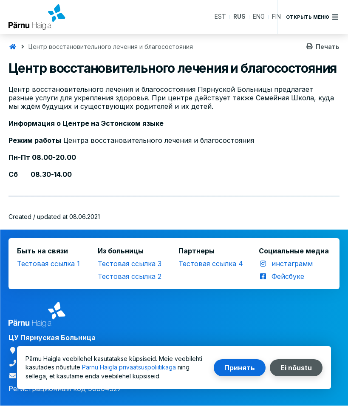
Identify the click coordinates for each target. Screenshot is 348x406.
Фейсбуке (288, 276)
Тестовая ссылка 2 (129, 276)
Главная (12, 47)
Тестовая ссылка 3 (129, 263)
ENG (259, 16)
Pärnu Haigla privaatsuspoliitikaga (129, 367)
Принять (239, 367)
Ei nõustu (296, 367)
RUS (239, 16)
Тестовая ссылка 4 (210, 263)
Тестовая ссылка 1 (48, 263)
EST (220, 16)
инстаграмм (292, 263)
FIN (276, 16)
